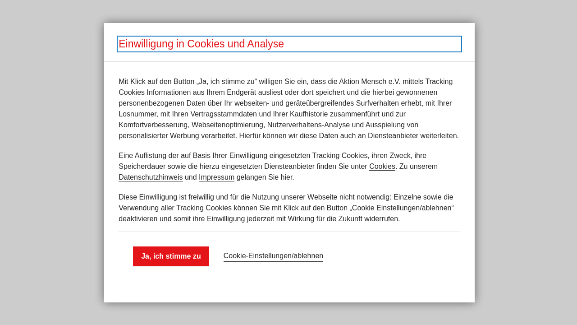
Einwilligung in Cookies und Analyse (201, 44)
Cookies (382, 166)
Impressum (216, 177)
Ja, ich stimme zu (171, 256)
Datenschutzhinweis (151, 177)
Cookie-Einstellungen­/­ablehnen (274, 256)
